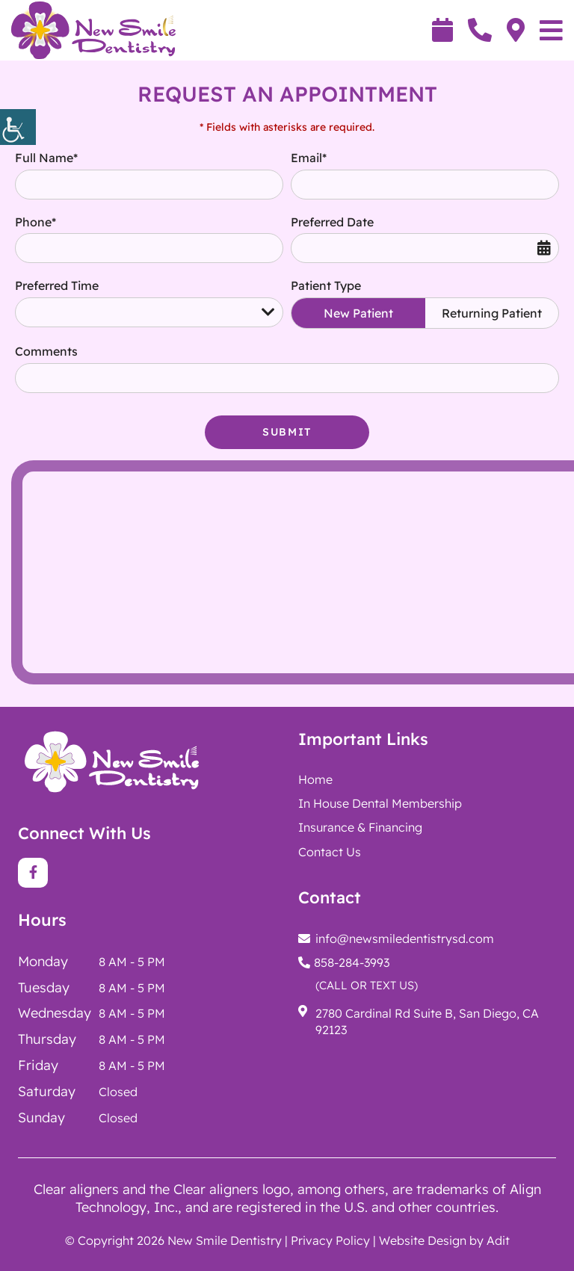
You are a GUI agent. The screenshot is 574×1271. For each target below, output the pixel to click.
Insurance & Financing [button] (360, 827)
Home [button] (315, 779)
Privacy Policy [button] (330, 1240)
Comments (46, 351)
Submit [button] (287, 432)
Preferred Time (57, 285)
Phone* (35, 221)
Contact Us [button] (329, 851)
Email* (309, 157)
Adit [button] (498, 1240)
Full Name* (46, 157)
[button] (18, 127)
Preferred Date (332, 221)
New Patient (358, 313)
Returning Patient (492, 313)
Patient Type (326, 285)
